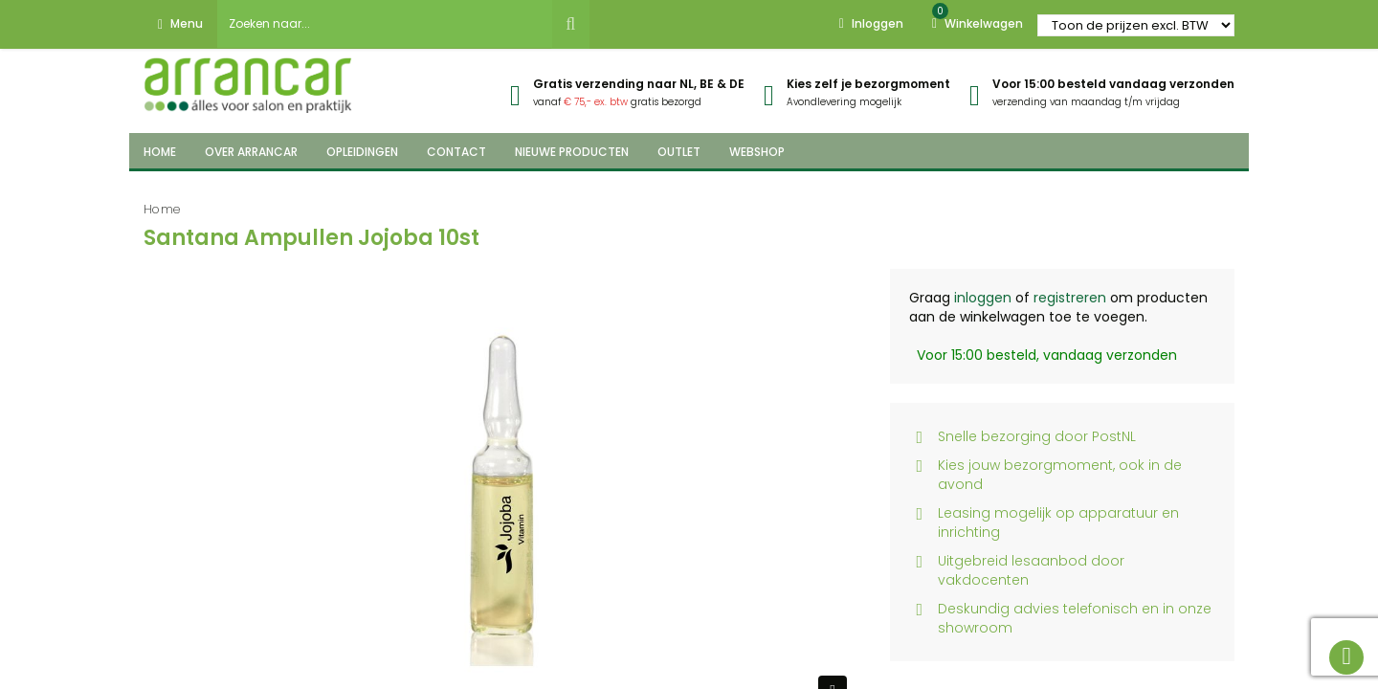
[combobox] (384, 24)
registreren (1070, 297)
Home (162, 209)
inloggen (982, 297)
